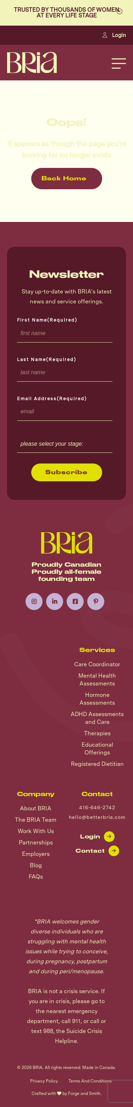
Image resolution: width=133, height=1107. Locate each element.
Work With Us (36, 831)
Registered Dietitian (97, 764)
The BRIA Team (35, 819)
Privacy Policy (44, 1081)
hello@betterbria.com (97, 817)
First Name (47, 320)
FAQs (36, 876)
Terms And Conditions (90, 1081)
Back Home (64, 178)
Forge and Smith (84, 1093)
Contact (97, 851)
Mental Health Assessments (97, 679)
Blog (36, 865)
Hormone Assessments (97, 699)
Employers (36, 854)
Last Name (46, 359)
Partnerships (36, 842)
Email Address (52, 398)
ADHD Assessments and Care (97, 718)
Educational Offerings (97, 748)
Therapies (97, 733)
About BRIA (35, 808)
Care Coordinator (97, 664)
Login (114, 35)
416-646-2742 (97, 807)
